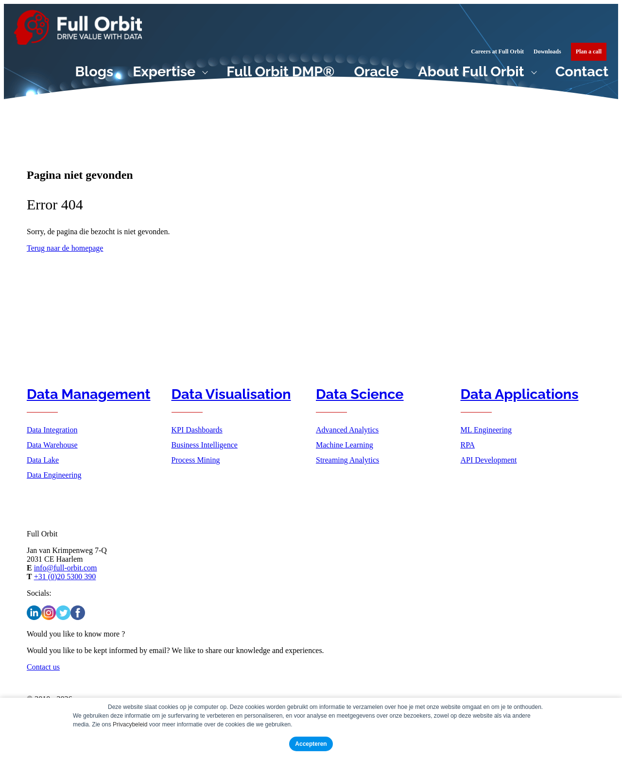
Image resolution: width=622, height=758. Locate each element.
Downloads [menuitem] (547, 51)
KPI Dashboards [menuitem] (197, 430)
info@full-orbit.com (65, 568)
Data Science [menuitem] (360, 394)
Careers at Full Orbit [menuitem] (497, 51)
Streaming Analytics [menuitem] (347, 460)
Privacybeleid (130, 724)
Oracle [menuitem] (376, 71)
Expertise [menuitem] (164, 71)
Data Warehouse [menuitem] (52, 445)
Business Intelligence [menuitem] (205, 445)
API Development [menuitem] (489, 460)
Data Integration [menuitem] (52, 430)
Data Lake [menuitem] (43, 460)
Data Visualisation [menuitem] (231, 394)
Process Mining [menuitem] (196, 460)
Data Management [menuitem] (88, 394)
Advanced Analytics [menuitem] (347, 430)
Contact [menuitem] (581, 71)
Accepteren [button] (311, 744)
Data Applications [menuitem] (520, 394)
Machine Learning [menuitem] (344, 445)
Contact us (43, 667)
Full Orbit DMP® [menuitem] (280, 71)
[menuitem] (588, 52)
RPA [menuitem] (468, 445)
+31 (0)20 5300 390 (65, 576)
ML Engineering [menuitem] (486, 430)
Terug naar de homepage (65, 248)
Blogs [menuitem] (94, 71)
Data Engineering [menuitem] (54, 475)
